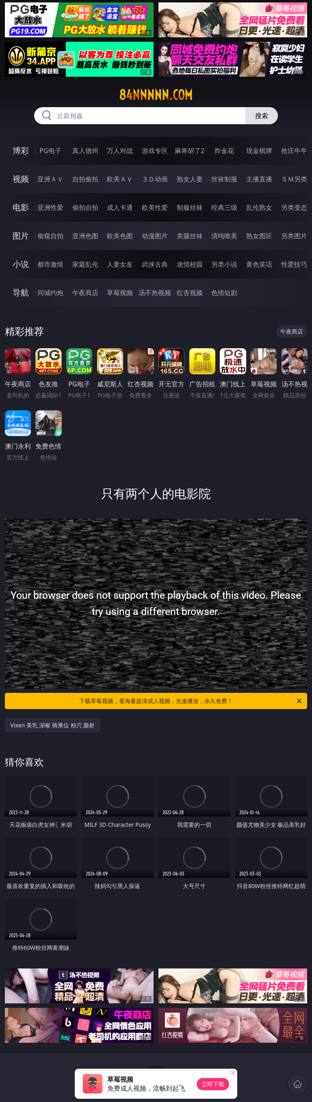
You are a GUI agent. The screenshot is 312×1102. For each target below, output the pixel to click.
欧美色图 (120, 235)
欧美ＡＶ (120, 179)
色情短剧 (224, 292)
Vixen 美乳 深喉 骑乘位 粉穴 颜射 (53, 725)
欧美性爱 (155, 207)
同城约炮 (50, 292)
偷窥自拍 (50, 235)
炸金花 (224, 150)
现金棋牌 (259, 150)
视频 (21, 178)
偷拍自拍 (85, 207)
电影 (21, 207)
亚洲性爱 (50, 207)
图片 (21, 235)
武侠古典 (155, 264)
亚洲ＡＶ (50, 179)
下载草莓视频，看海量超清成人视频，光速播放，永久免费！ (191, 701)
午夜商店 (85, 292)
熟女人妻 (190, 179)
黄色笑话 (259, 264)
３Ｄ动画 (155, 179)
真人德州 (85, 150)
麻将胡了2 (189, 150)
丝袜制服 (224, 179)
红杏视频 (190, 292)
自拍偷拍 (85, 179)
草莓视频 (120, 292)
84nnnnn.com (156, 95)
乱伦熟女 (259, 207)
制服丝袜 (190, 207)
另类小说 (224, 264)
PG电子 (50, 150)
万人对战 (120, 150)
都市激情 (50, 264)
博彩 (21, 150)
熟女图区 (259, 235)
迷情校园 (190, 264)
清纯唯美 (224, 235)
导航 (21, 292)
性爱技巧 (294, 264)
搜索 (261, 115)
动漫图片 (155, 235)
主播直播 (259, 179)
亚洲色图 (85, 235)
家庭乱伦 (85, 264)
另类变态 (294, 207)
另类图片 (294, 235)
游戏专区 (155, 150)
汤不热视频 (155, 292)
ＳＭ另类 (294, 179)
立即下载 (213, 1084)
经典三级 (224, 207)
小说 (21, 264)
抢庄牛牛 (294, 150)
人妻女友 (120, 264)
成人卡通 (120, 207)
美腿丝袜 (190, 235)
